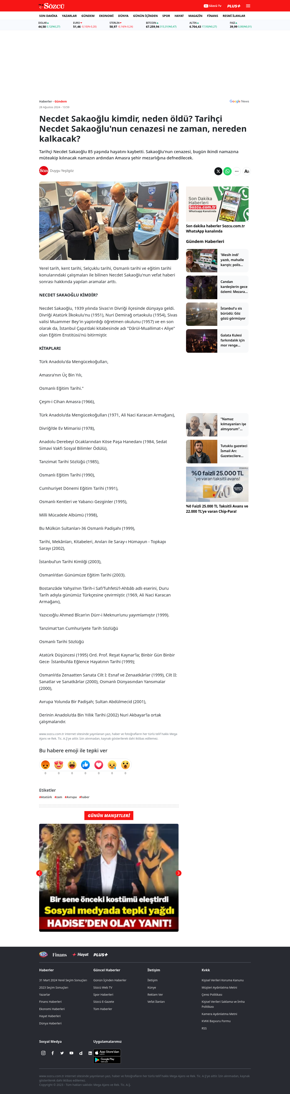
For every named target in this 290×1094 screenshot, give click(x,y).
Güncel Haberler (106, 970)
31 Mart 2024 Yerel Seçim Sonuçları (63, 980)
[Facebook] (53, 1053)
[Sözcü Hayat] (80, 954)
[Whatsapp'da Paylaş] (227, 171)
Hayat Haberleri (50, 1016)
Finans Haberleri (50, 1002)
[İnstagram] (43, 1053)
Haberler (46, 970)
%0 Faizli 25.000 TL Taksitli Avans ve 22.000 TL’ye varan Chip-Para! (217, 509)
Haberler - (46, 101)
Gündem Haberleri (205, 241)
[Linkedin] (90, 1053)
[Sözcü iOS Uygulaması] (107, 1052)
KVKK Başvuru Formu (216, 1021)
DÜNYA (123, 16)
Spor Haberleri (103, 994)
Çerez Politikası (212, 994)
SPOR (166, 16)
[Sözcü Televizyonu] (43, 954)
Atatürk (46, 797)
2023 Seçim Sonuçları (53, 987)
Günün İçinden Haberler (109, 980)
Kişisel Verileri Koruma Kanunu (223, 980)
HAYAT (179, 16)
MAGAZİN (195, 16)
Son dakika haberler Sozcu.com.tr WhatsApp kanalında (215, 229)
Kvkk (206, 970)
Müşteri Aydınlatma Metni (219, 987)
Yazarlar (44, 994)
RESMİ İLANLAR (234, 16)
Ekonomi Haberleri (52, 1009)
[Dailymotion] (81, 1053)
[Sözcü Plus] (101, 954)
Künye (152, 987)
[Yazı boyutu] (246, 171)
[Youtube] (71, 1053)
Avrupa (72, 797)
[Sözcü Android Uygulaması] (107, 1059)
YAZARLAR (69, 16)
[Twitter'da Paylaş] (218, 171)
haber (85, 797)
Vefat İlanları (156, 1002)
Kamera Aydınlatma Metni (219, 1014)
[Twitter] (62, 1053)
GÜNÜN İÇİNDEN (145, 16)
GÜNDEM (88, 16)
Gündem (61, 101)
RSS (204, 1028)
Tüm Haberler (102, 1009)
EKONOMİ (106, 16)
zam (59, 797)
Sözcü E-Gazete (103, 1002)
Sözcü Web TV (102, 987)
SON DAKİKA (48, 16)
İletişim (154, 970)
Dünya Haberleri (50, 1023)
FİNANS (212, 16)
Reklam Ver (155, 994)
